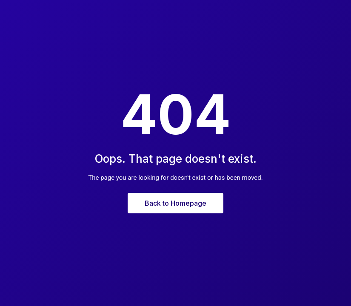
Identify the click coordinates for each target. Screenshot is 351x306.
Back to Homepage (175, 203)
